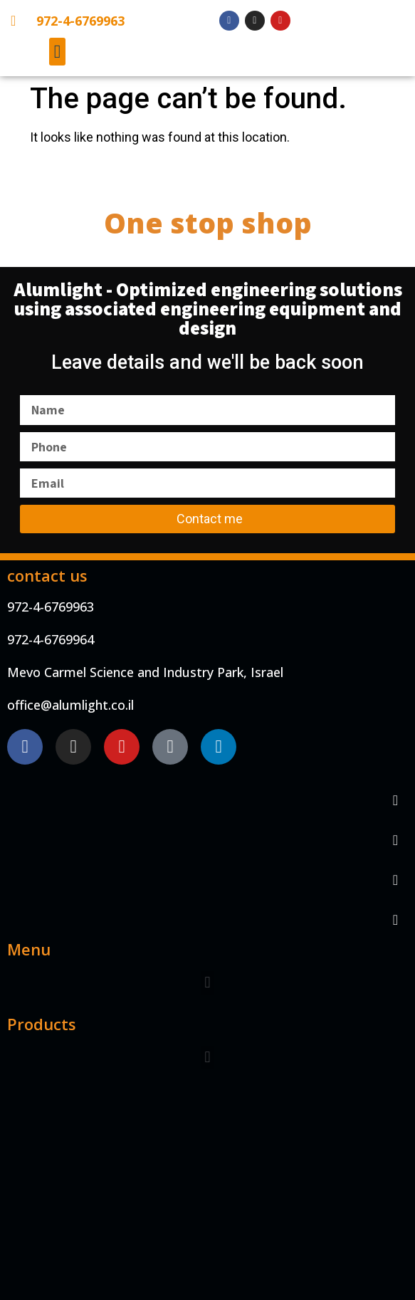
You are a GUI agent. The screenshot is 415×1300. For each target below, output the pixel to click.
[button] (57, 51)
